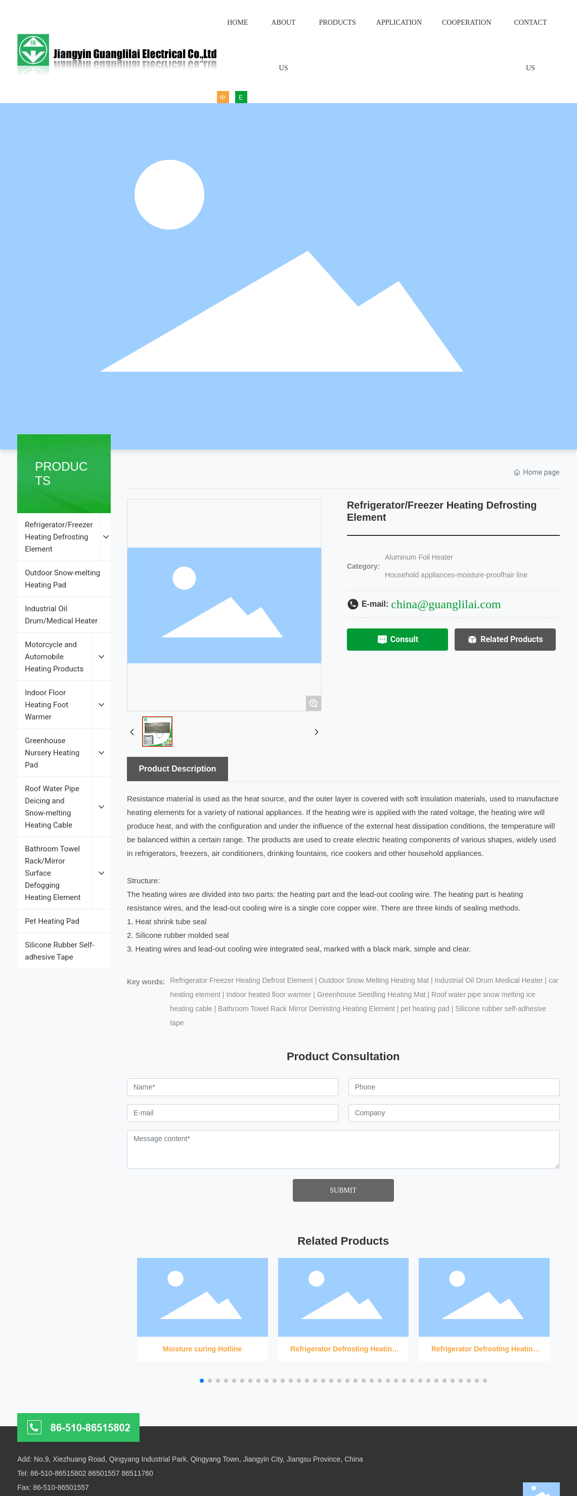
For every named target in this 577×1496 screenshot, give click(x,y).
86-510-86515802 (58, 1473)
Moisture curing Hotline (202, 1306)
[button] (202, 1381)
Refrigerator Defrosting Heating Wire (343, 1306)
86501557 (103, 1473)
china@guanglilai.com (446, 604)
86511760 (137, 1473)
